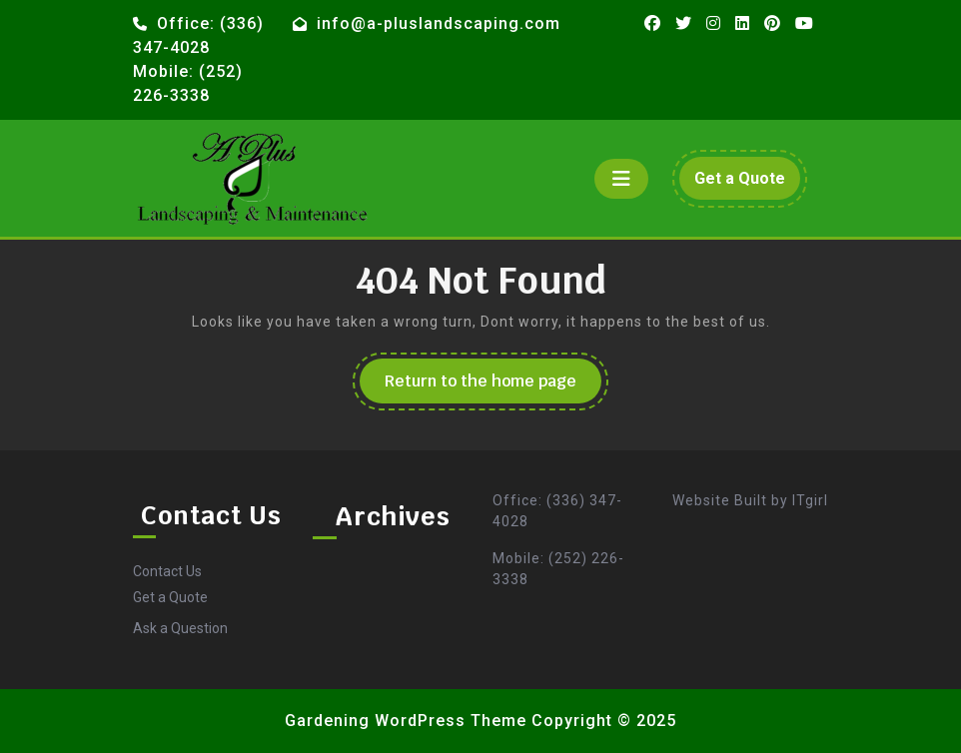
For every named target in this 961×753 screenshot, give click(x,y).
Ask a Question (180, 628)
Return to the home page (493, 386)
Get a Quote (747, 183)
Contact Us (167, 571)
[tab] (621, 179)
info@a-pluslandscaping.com (438, 23)
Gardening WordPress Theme (405, 720)
